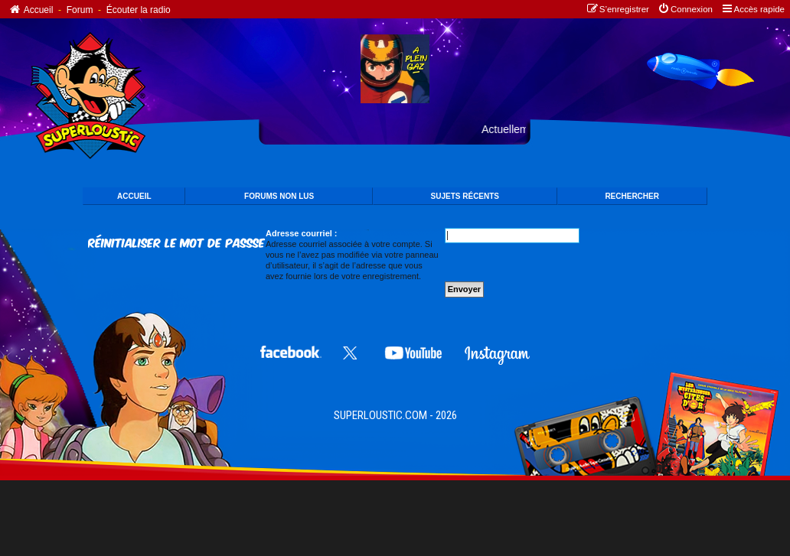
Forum (80, 10)
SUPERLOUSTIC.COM (380, 415)
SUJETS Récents (465, 196)
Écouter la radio (138, 10)
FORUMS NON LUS (279, 196)
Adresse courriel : (302, 233)
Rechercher (632, 196)
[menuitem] (685, 9)
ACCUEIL (134, 196)
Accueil (30, 9)
